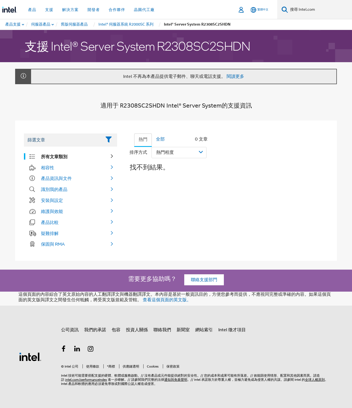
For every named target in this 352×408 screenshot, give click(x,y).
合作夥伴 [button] (117, 9)
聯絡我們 (162, 330)
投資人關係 (137, 330)
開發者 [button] (93, 9)
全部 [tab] (160, 139)
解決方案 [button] (70, 9)
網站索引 (204, 330)
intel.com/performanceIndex (86, 379)
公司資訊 (70, 330)
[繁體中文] (259, 9)
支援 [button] (49, 9)
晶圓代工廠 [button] (144, 9)
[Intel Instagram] (90, 350)
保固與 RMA (53, 244)
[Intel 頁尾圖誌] (30, 356)
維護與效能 (52, 211)
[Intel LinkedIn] (77, 350)
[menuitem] (41, 24)
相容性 (47, 167)
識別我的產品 (54, 189)
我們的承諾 (95, 330)
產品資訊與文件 (56, 178)
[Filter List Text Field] (63, 140)
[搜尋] (285, 9)
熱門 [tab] (143, 139)
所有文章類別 (54, 156)
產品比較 (50, 222)
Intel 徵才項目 (232, 330)
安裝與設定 (52, 200)
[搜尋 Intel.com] (320, 9)
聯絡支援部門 (204, 280)
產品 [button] (32, 9)
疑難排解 (50, 233)
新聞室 (183, 330)
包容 (116, 330)
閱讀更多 (235, 76)
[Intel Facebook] (63, 350)
